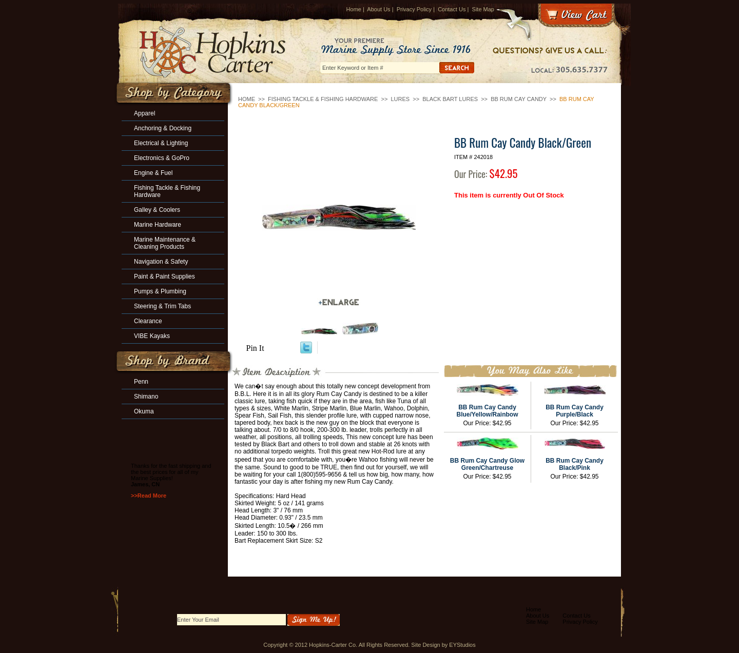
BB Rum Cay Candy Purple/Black (575, 411)
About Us (378, 9)
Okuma (144, 411)
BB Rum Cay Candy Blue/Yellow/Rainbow (487, 411)
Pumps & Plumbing (160, 291)
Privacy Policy (414, 9)
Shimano (146, 396)
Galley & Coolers (157, 209)
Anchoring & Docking (162, 128)
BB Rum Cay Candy (519, 99)
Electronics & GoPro (161, 158)
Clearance (148, 321)
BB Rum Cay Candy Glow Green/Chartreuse (487, 464)
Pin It (255, 348)
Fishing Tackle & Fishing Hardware (323, 99)
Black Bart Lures (450, 99)
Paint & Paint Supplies (164, 276)
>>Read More (148, 495)
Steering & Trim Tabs (162, 306)
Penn (141, 381)
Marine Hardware (157, 224)
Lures (400, 99)
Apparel (144, 113)
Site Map (483, 9)
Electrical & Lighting (161, 143)
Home (353, 9)
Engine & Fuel (153, 172)
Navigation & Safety (161, 261)
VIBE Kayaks (152, 336)
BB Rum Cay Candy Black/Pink (575, 464)
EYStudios (462, 645)
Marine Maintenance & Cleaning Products (165, 243)
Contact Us (451, 9)
